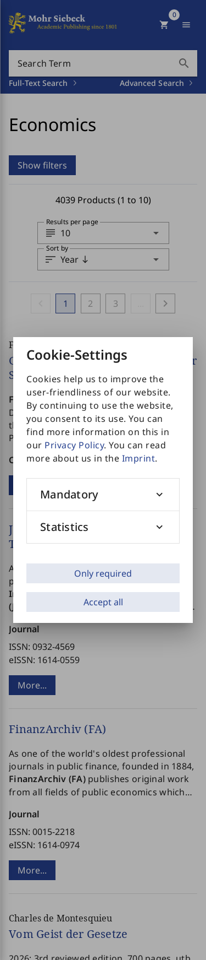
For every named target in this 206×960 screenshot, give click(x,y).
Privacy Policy (74, 445)
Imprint (138, 458)
